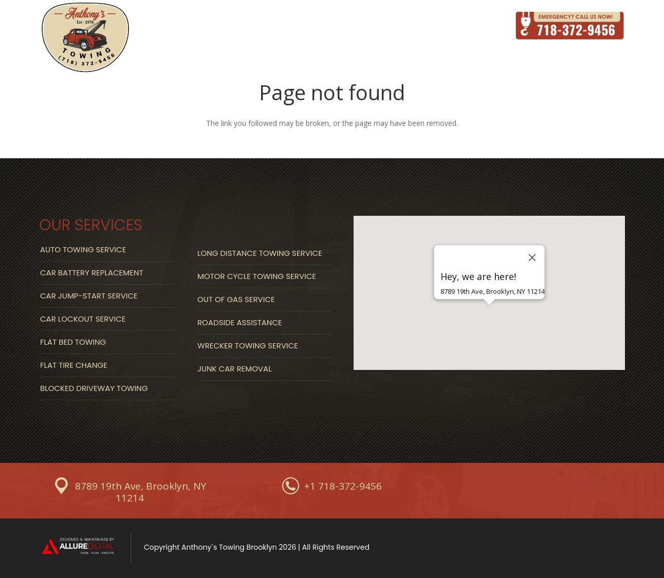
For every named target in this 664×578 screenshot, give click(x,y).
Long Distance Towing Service (259, 253)
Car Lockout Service (82, 318)
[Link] (85, 38)
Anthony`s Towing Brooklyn (229, 547)
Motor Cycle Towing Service (256, 276)
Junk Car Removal (234, 368)
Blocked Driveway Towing (94, 388)
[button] (489, 323)
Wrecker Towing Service (247, 345)
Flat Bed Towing (73, 342)
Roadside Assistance (239, 322)
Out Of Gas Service (236, 299)
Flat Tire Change (73, 365)
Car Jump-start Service (89, 295)
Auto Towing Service (83, 249)
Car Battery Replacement (91, 272)
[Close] (532, 257)
